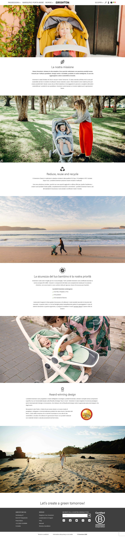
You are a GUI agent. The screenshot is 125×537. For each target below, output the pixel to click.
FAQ (40, 520)
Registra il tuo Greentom (46, 515)
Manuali (41, 523)
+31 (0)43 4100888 (21, 523)
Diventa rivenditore (44, 526)
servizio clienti (78, 306)
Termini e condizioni (43, 534)
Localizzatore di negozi (46, 518)
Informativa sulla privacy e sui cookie (63, 534)
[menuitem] (14, 2)
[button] (114, 2)
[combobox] (105, 2)
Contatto (18, 526)
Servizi (41, 512)
